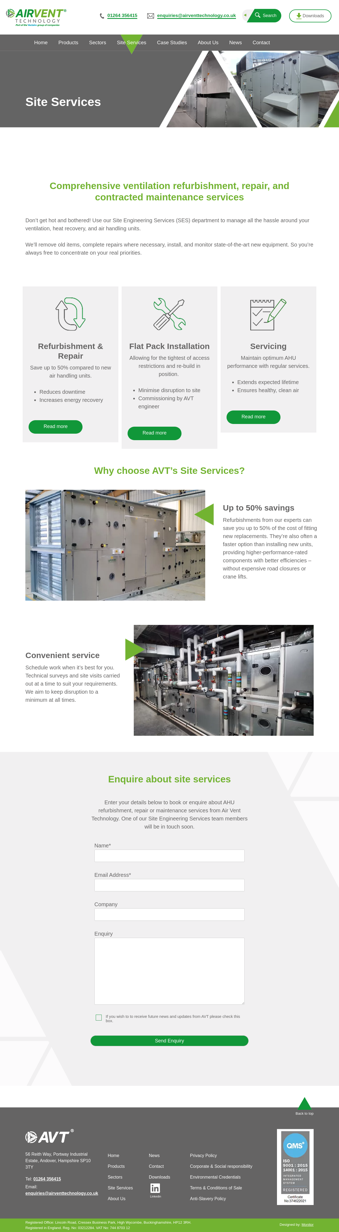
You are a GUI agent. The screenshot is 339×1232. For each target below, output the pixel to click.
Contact (156, 1166)
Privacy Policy (203, 1155)
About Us (116, 1198)
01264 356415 (122, 15)
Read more (56, 426)
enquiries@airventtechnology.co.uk (196, 15)
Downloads (310, 16)
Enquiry (169, 968)
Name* (169, 850)
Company (169, 909)
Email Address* (169, 880)
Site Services (120, 1188)
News (154, 1155)
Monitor (307, 1225)
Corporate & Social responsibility (221, 1166)
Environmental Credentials (215, 1177)
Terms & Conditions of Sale (216, 1188)
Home (113, 1155)
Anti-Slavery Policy (208, 1198)
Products (116, 1166)
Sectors (115, 1177)
